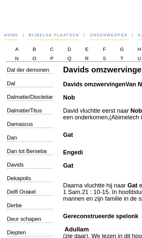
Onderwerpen (108, 35)
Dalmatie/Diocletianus (33, 97)
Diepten (16, 232)
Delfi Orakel (21, 192)
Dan (12, 138)
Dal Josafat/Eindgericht (30, 86)
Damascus (20, 124)
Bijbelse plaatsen (54, 35)
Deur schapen (24, 219)
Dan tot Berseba (27, 151)
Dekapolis (19, 178)
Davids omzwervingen (24, 168)
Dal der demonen (28, 70)
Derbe (14, 205)
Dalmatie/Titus (24, 110)
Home (11, 35)
